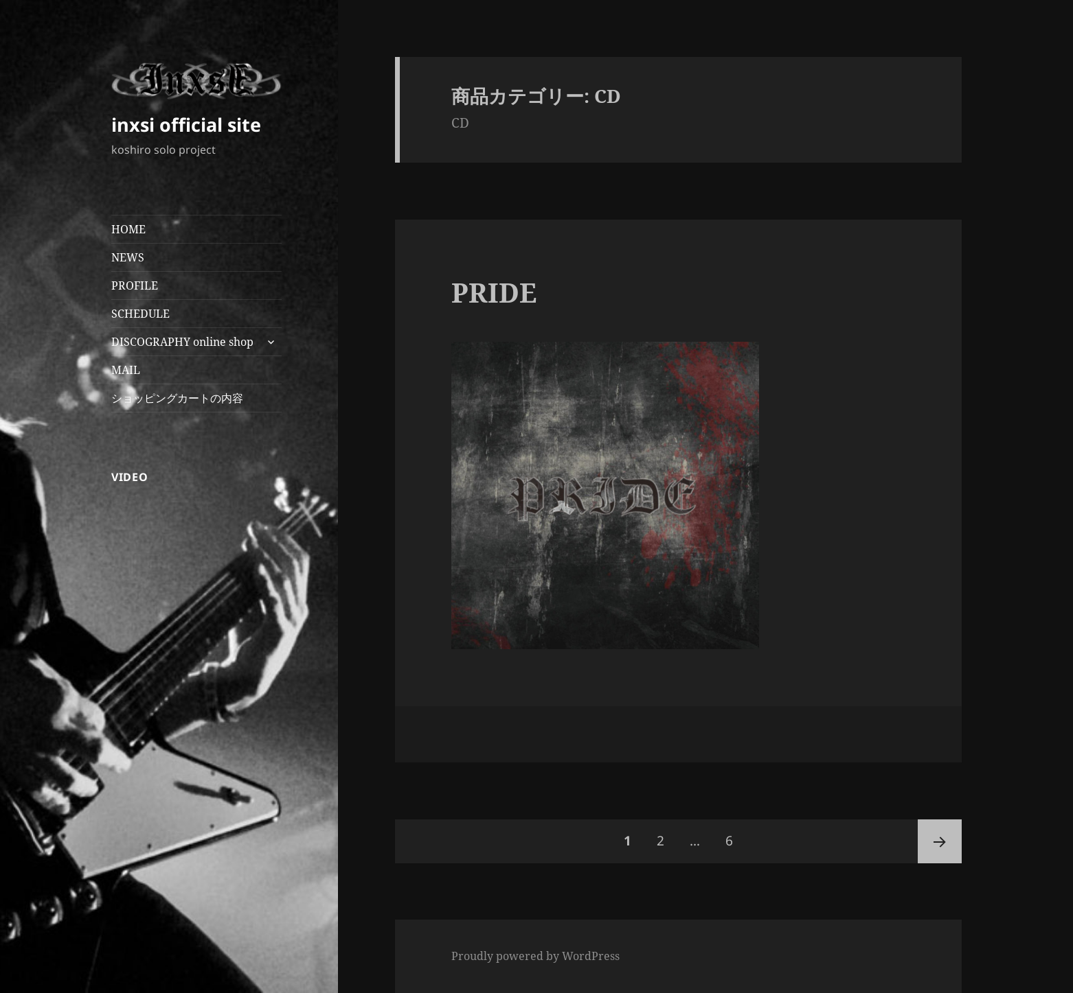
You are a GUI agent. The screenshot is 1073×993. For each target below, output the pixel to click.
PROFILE (134, 285)
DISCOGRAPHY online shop (182, 341)
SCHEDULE (140, 313)
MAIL (125, 369)
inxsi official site (186, 124)
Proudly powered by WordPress (535, 955)
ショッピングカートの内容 (177, 398)
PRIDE (493, 292)
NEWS (127, 257)
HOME (128, 229)
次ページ (940, 841)
